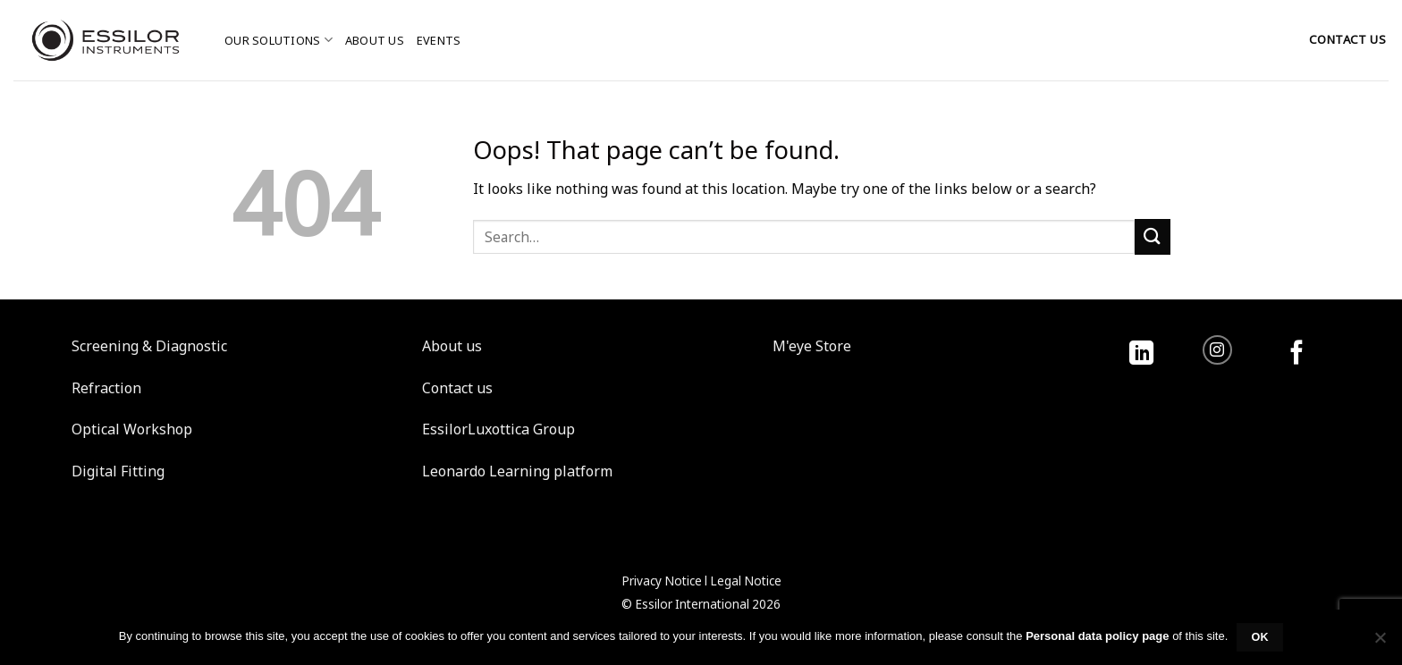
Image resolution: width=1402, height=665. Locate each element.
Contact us (457, 388)
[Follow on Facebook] (1297, 354)
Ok (1260, 637)
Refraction (106, 388)
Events (439, 40)
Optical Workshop (132, 429)
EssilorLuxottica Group (498, 429)
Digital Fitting (118, 471)
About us (374, 40)
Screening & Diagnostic (149, 346)
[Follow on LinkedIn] (1141, 354)
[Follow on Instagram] (1217, 350)
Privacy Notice (661, 580)
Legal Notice (745, 580)
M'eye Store (812, 346)
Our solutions (278, 39)
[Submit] (1152, 236)
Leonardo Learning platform (517, 471)
